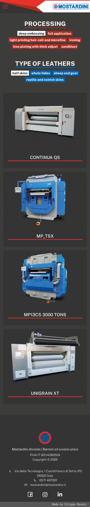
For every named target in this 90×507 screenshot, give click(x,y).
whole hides (40, 73)
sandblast (69, 46)
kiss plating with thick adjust (35, 46)
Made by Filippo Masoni (69, 504)
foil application (59, 33)
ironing (74, 40)
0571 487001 (48, 480)
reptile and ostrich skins (45, 79)
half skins (20, 73)
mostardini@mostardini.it (48, 485)
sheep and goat (66, 73)
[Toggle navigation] (5, 6)
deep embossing (31, 33)
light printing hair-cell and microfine (38, 40)
